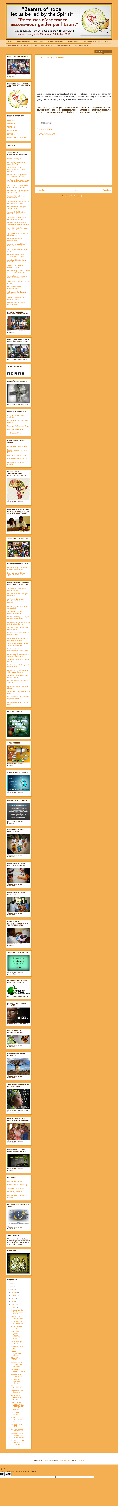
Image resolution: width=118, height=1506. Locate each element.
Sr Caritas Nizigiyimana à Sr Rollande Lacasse (16, 266)
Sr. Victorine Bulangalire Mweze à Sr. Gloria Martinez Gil (18, 175)
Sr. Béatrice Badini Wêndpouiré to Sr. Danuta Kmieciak (18, 639)
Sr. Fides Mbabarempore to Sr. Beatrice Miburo (17, 628)
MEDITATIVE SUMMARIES (16, 137)
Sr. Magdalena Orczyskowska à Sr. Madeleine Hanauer (18, 202)
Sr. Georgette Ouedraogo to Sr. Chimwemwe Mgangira (18, 671)
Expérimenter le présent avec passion (16, 1397)
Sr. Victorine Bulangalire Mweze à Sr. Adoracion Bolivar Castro (18, 181)
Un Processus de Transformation (17, 1430)
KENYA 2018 (38, 41)
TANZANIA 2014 (74, 41)
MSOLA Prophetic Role (15, 429)
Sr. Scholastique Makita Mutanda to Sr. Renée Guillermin (18, 623)
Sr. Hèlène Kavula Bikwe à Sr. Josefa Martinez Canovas (17, 255)
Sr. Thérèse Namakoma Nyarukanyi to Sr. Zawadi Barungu (15, 601)
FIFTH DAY (11, 134)
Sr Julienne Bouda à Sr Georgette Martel (15, 287)
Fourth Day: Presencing (15, 1192)
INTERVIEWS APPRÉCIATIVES (18, 1370)
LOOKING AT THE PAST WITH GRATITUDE (17, 1442)
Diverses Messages (14, 159)
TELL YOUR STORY (15, 1359)
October (14, 1292)
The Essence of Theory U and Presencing (16, 1364)
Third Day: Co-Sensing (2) (16, 1188)
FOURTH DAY (12, 130)
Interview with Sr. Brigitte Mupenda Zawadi (17, 1312)
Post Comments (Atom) (78, 196)
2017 (12, 1287)
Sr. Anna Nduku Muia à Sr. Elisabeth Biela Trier (16, 213)
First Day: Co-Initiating (14, 1181)
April (13, 1307)
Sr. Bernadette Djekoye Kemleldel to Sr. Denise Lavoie (17, 650)
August (14, 1295)
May (13, 1304)
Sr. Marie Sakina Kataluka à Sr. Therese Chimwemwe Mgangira (18, 223)
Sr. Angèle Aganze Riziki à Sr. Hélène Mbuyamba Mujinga (17, 245)
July (13, 1298)
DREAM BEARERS (82, 45)
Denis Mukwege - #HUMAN (17, 1342)
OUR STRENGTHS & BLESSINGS (96, 41)
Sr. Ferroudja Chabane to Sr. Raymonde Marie (17, 589)
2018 (12, 1284)
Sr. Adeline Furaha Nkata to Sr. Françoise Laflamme (17, 612)
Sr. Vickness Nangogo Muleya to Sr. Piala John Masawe (18, 618)
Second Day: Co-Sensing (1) (17, 1185)
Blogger (80, 1460)
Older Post (107, 190)
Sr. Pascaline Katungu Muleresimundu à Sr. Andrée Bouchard (17, 169)
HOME (10, 41)
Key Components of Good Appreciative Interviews (16, 574)
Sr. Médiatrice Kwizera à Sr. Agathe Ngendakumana (16, 218)
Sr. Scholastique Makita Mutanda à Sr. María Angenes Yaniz (18, 271)
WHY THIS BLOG (23, 41)
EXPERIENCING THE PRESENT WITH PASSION (17, 1435)
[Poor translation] (7, 1474)
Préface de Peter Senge (17, 1327)
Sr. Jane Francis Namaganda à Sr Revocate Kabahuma (17, 277)
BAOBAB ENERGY (64, 45)
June (13, 1301)
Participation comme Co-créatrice (16, 1381)
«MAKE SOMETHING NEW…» (16, 1353)
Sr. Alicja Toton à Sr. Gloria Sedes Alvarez (16, 197)
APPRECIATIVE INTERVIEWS (18, 45)
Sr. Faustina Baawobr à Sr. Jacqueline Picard (16, 163)
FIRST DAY (11, 120)
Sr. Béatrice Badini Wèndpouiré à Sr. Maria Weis (18, 229)
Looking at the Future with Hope (18, 426)
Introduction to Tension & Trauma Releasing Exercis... (16, 1334)
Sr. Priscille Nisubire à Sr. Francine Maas (15, 239)
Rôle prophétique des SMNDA (17, 1387)
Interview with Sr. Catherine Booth (17, 1317)
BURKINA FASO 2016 (55, 41)
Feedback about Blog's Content (17, 1322)
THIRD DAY (11, 127)
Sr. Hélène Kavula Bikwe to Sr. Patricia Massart (17, 676)
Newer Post (41, 190)
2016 (12, 1290)
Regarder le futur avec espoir (17, 455)
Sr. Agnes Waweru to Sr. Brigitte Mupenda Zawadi (18, 698)
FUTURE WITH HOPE (16, 1425)
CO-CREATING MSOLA (16, 1413)
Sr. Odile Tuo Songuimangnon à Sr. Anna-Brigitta (18, 191)
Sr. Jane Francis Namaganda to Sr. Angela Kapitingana (18, 655)
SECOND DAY (12, 123)
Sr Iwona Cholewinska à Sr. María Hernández (16, 298)
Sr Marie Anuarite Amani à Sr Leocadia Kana (17, 303)
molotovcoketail (65, 1460)
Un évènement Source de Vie (17, 446)
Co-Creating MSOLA (14, 433)
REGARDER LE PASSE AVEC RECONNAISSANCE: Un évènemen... (17, 1405)
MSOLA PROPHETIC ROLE (16, 1419)
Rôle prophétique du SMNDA (17, 459)
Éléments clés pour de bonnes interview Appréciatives (17, 568)
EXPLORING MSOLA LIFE (43, 45)
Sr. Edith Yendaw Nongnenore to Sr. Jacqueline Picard (18, 644)
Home (74, 190)
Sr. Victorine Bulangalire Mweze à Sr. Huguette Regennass (18, 186)
